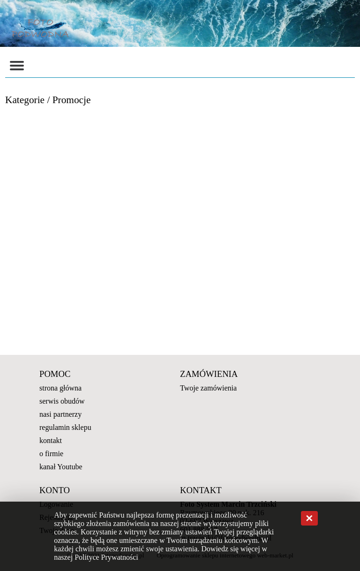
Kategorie (25, 99)
